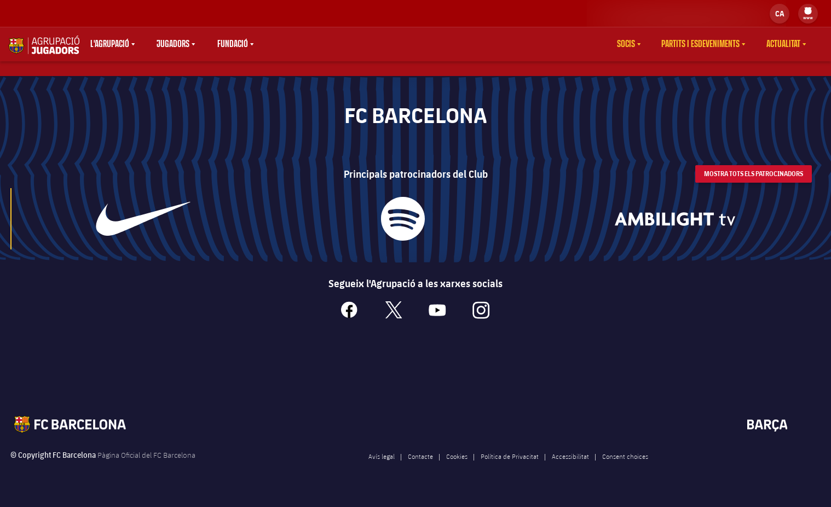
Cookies (457, 467)
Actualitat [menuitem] (783, 44)
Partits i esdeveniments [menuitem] (700, 44)
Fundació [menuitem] (232, 44)
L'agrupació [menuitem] (109, 44)
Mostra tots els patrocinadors (753, 185)
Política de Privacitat (510, 467)
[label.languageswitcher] (779, 14)
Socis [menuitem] (626, 44)
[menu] (808, 14)
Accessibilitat (570, 467)
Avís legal (381, 467)
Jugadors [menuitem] (173, 44)
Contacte (420, 467)
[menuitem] (808, 11)
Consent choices (625, 467)
